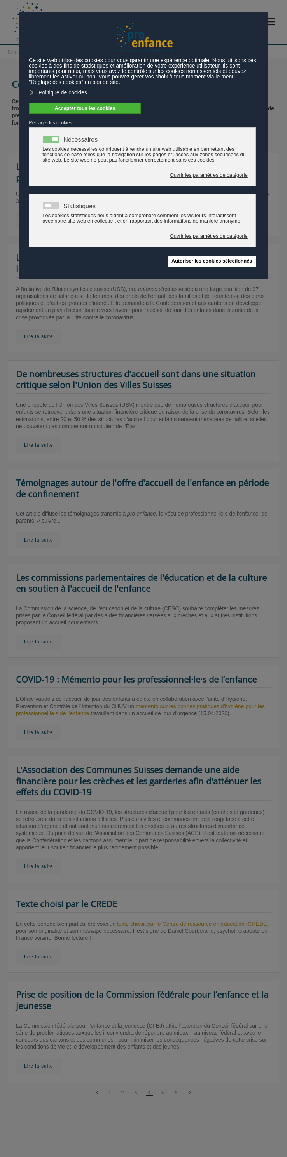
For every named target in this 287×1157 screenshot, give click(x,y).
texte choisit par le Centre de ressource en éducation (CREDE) (193, 924)
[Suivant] (189, 1092)
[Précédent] (97, 1092)
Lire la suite (38, 336)
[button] (272, 22)
